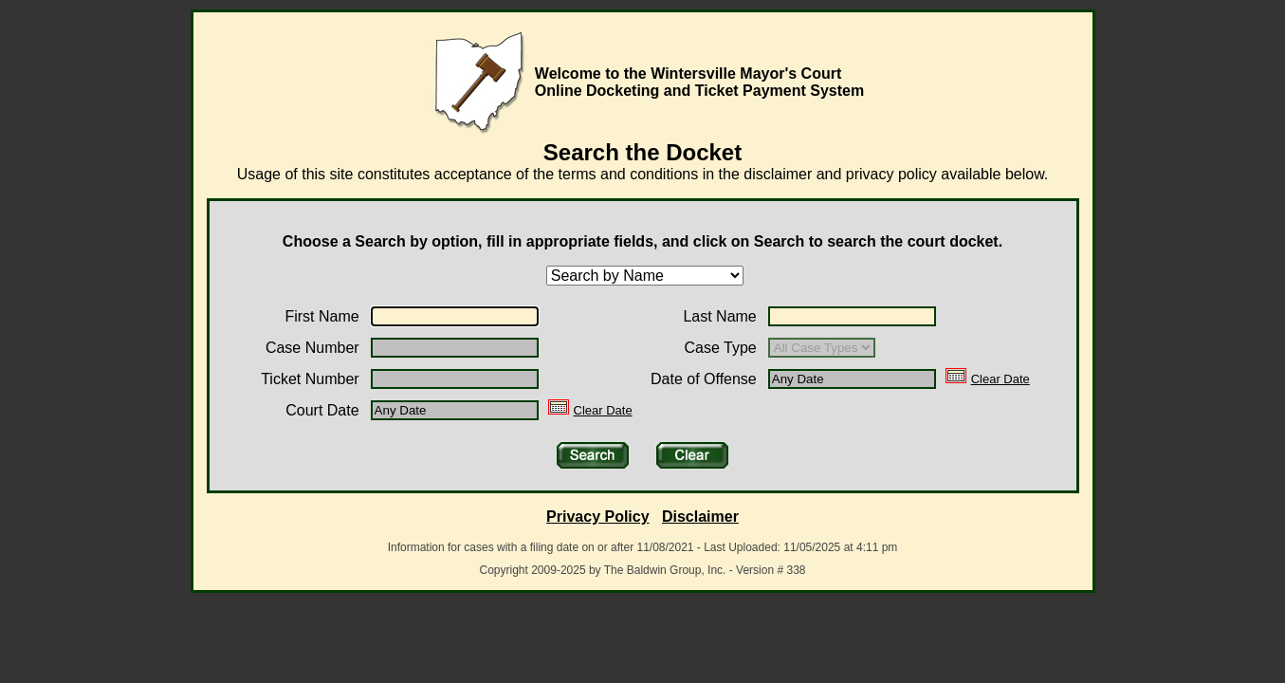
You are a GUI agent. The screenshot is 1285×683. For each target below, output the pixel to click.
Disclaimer (700, 516)
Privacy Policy (598, 516)
